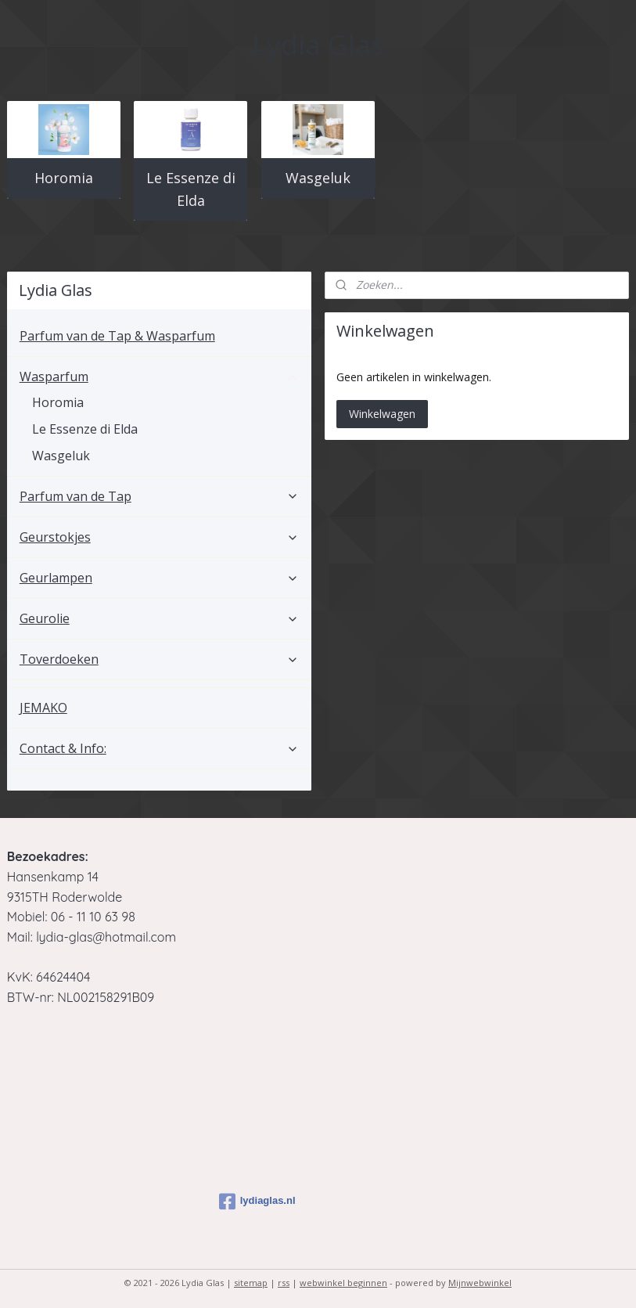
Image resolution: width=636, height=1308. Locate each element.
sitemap (251, 1282)
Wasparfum (159, 376)
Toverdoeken (159, 659)
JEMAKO (43, 707)
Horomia (63, 177)
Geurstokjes (159, 537)
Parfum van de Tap (159, 496)
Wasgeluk (318, 177)
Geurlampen (159, 577)
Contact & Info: (159, 748)
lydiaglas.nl (257, 1201)
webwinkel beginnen (343, 1282)
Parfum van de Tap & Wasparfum (117, 335)
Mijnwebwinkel (480, 1282)
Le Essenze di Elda (190, 189)
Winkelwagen (382, 413)
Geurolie (159, 618)
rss (283, 1282)
